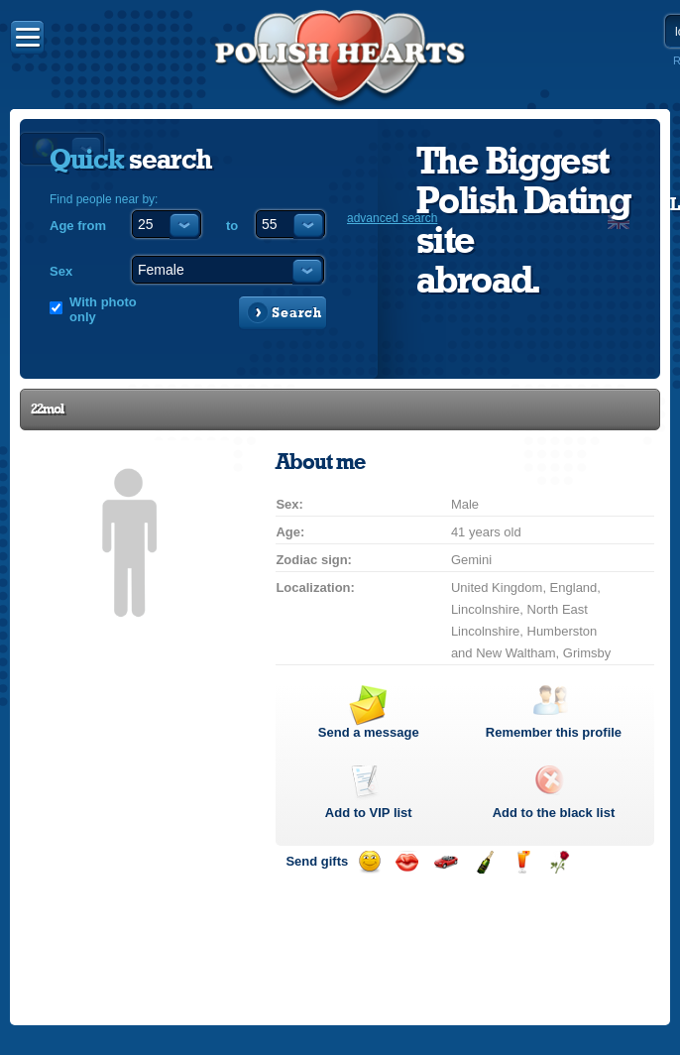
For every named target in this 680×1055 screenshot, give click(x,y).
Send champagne (484, 862)
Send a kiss (407, 862)
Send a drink (521, 862)
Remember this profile (554, 732)
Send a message (368, 732)
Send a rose (559, 862)
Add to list (368, 812)
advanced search (392, 218)
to (232, 225)
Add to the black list (554, 812)
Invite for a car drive (445, 862)
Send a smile (369, 862)
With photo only (103, 309)
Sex (61, 271)
